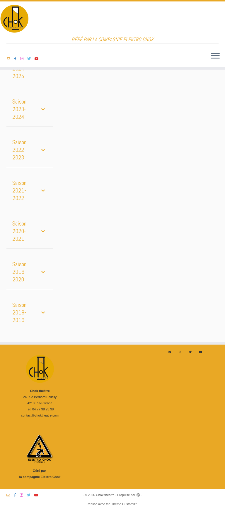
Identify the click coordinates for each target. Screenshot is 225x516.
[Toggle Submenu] (43, 109)
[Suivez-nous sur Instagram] (23, 58)
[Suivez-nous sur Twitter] (31, 58)
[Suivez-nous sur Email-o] (10, 58)
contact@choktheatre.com (40, 415)
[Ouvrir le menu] (215, 56)
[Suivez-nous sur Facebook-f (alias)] (17, 58)
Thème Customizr (124, 504)
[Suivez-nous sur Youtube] (38, 58)
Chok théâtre (105, 495)
